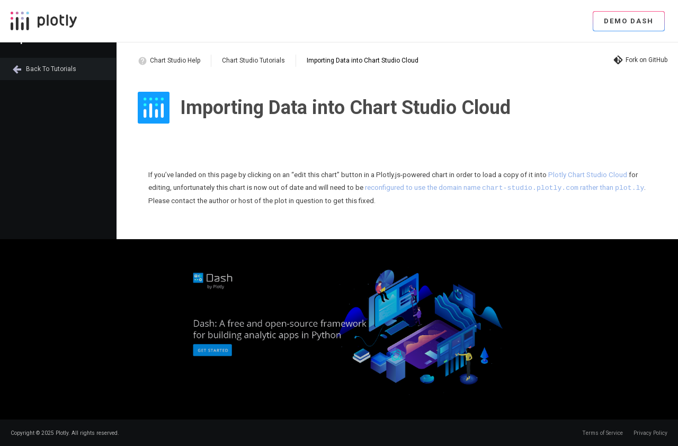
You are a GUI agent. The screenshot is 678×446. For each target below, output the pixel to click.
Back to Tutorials (51, 69)
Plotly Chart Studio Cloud (587, 175)
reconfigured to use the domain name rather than (504, 187)
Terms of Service (602, 432)
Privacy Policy (650, 432)
